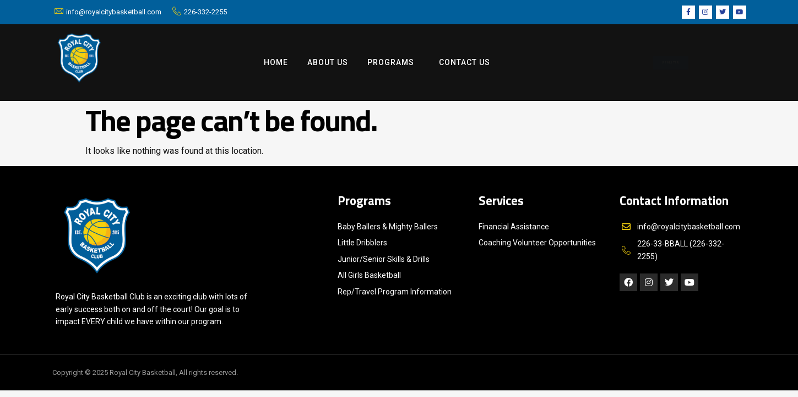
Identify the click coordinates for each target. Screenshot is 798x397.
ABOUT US (327, 62)
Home (276, 62)
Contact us (464, 62)
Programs (393, 62)
